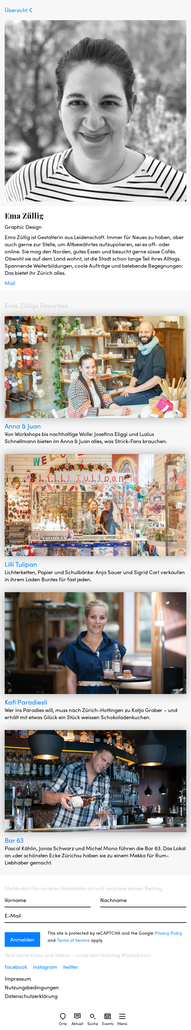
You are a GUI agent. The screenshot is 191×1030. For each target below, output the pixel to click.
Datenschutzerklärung (31, 996)
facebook (16, 966)
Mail (10, 283)
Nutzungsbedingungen (32, 987)
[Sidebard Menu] (122, 1016)
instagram (45, 966)
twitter (70, 966)
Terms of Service (73, 940)
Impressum (18, 978)
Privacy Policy (168, 933)
